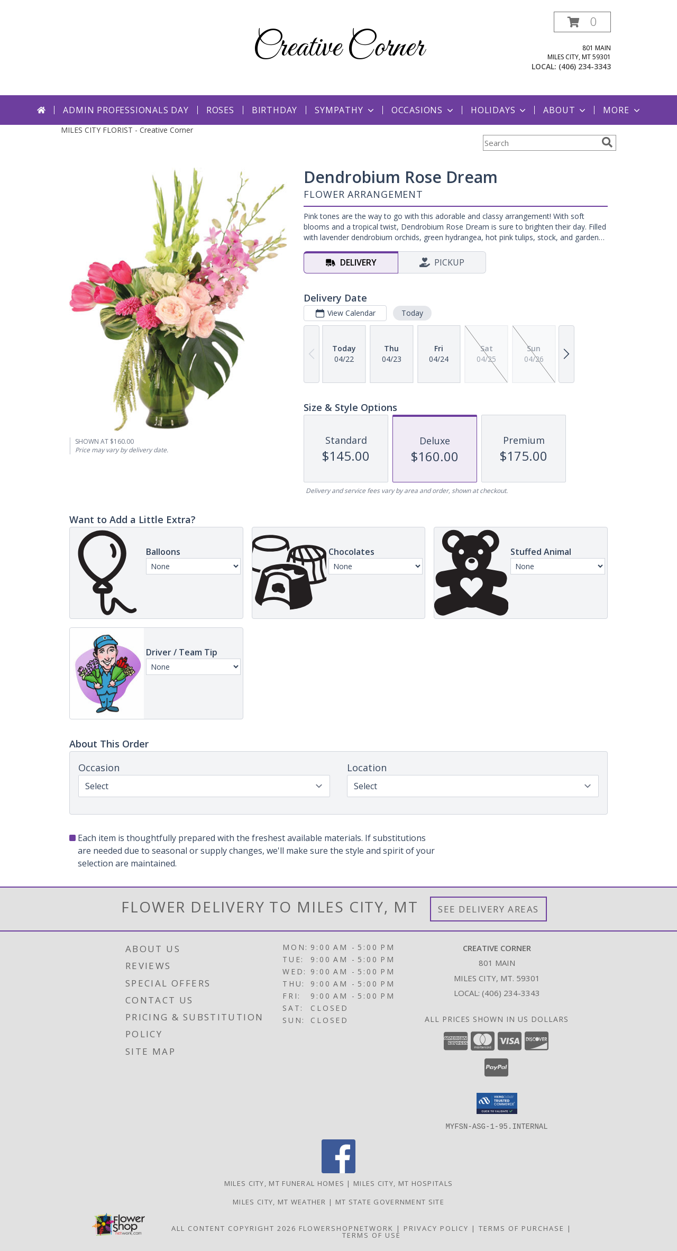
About (565, 110)
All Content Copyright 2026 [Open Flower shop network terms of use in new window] (233, 1227)
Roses (220, 110)
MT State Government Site (389, 1201)
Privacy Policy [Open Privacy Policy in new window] (436, 1227)
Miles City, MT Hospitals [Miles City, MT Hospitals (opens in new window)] (403, 1183)
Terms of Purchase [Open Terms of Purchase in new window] (521, 1227)
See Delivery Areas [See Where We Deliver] (488, 909)
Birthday (274, 110)
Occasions (423, 110)
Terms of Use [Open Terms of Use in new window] (371, 1234)
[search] (607, 142)
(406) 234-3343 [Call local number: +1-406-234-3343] (585, 66)
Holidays (499, 110)
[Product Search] (540, 142)
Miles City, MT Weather (279, 1201)
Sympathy (345, 110)
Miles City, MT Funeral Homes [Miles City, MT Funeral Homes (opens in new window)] (284, 1183)
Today (412, 313)
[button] (582, 22)
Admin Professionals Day (125, 110)
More (622, 110)
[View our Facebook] (338, 1170)
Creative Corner (338, 47)
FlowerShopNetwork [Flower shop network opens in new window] (346, 1227)
